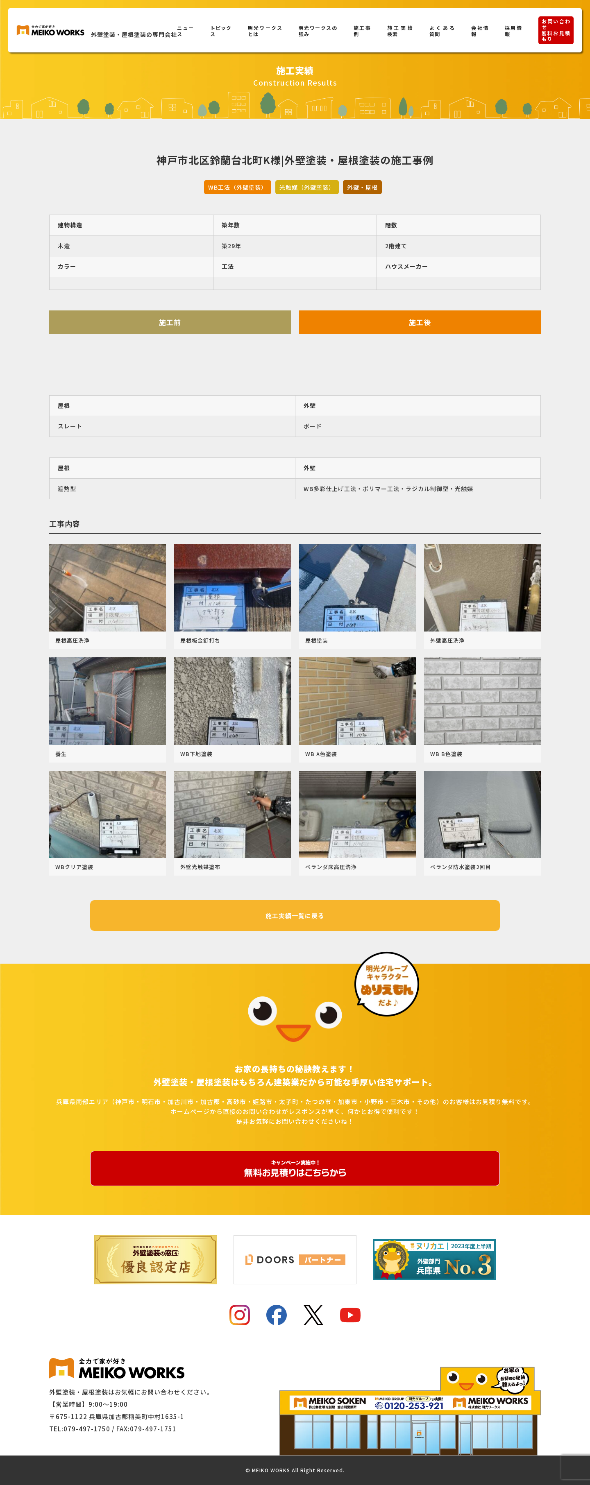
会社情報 (479, 30)
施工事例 (362, 30)
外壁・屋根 (362, 187)
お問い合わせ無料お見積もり (556, 30)
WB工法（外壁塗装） (237, 187)
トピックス (220, 30)
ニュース (185, 30)
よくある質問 (442, 30)
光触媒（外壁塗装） (307, 187)
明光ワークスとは (265, 30)
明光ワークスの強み (318, 30)
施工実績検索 (400, 30)
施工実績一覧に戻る (295, 915)
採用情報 (513, 30)
